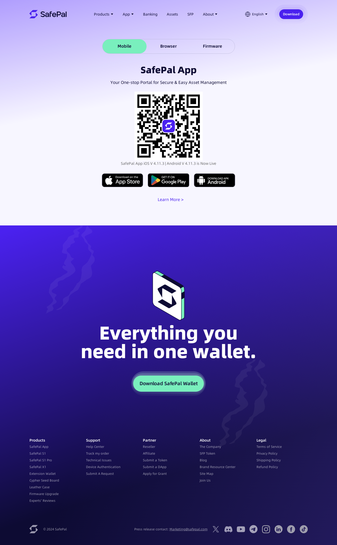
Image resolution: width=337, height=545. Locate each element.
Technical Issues (99, 460)
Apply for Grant (155, 473)
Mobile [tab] (125, 46)
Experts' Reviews (42, 500)
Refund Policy (267, 467)
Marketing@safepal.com (189, 529)
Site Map (206, 473)
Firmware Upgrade (44, 494)
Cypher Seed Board (44, 480)
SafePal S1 (37, 453)
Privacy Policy (267, 453)
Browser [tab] (168, 46)
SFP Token (207, 453)
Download (291, 14)
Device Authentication (103, 467)
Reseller (149, 446)
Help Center (95, 446)
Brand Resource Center (217, 467)
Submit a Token (155, 460)
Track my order (97, 453)
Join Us (205, 480)
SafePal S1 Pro (40, 460)
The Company (210, 446)
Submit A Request (100, 473)
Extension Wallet (42, 473)
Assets (172, 14)
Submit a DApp (155, 467)
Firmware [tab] (212, 46)
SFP (190, 14)
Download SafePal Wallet (168, 383)
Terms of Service (269, 446)
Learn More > (170, 199)
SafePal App (38, 446)
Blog (203, 460)
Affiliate (149, 453)
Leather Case (39, 487)
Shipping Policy (269, 460)
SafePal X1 (37, 467)
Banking (150, 14)
